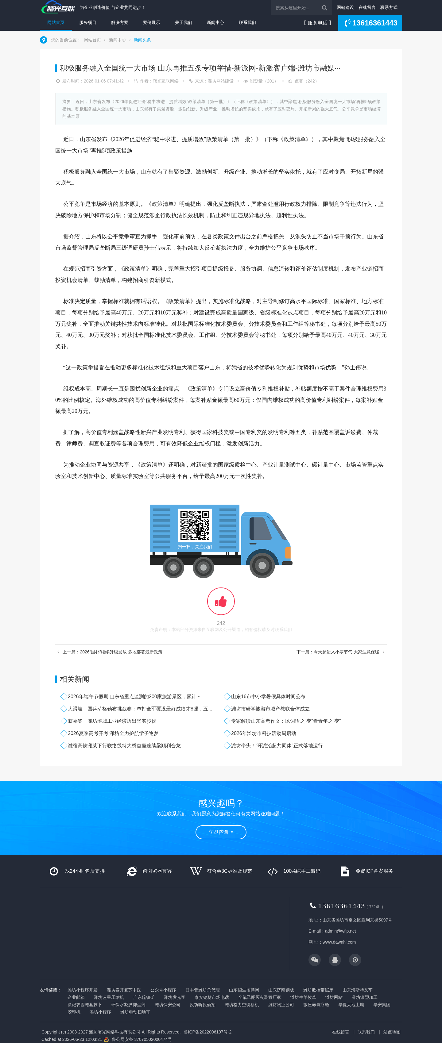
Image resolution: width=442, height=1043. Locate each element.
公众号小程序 (163, 989)
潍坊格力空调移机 (242, 1004)
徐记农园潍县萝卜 (85, 1004)
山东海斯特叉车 (358, 989)
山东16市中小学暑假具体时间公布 (268, 696)
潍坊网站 (334, 997)
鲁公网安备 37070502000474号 (142, 1039)
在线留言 (367, 7)
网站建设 (345, 7)
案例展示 (151, 22)
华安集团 (381, 1004)
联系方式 (388, 7)
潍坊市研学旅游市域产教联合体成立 (270, 708)
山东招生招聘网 (244, 989)
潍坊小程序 (100, 1012)
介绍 (74, 236)
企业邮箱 (76, 997)
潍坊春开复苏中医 (124, 989)
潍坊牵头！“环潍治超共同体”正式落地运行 (277, 745)
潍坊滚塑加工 (365, 997)
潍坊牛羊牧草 (303, 997)
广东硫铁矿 (144, 997)
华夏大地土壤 (351, 1004)
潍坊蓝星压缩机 (109, 997)
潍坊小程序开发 (83, 989)
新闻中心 (215, 22)
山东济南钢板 (281, 989)
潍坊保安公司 (167, 1004)
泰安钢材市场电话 (212, 997)
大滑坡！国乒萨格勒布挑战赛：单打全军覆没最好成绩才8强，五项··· (142, 708)
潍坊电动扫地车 (135, 1012)
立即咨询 (221, 832)
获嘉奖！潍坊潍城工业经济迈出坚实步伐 (112, 721)
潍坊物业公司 (281, 1004)
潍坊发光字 (174, 997)
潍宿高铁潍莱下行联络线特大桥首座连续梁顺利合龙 (124, 745)
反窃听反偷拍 (202, 1004)
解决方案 (119, 22)
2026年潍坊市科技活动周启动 (263, 733)
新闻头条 (142, 39)
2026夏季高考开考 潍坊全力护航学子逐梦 (113, 733)
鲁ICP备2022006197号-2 (208, 1032)
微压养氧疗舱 (316, 1004)
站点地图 (392, 1032)
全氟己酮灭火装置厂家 (259, 997)
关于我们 (183, 22)
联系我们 (247, 22)
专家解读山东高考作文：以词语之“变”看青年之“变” (286, 721)
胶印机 (74, 1012)
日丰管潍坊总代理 (202, 989)
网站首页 (55, 22)
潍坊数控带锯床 (318, 989)
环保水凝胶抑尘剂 (128, 1004)
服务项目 (87, 22)
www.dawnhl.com (339, 942)
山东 (85, 139)
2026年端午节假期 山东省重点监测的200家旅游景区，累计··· (134, 696)
